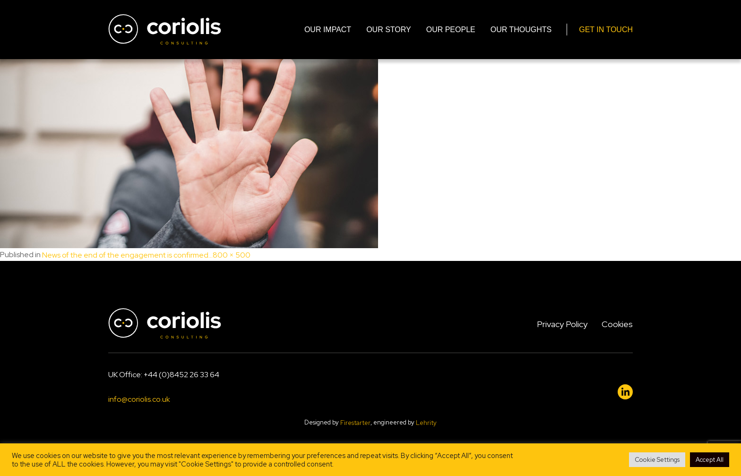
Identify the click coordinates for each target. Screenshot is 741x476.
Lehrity (426, 423)
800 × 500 (231, 255)
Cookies (617, 324)
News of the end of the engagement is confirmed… (127, 255)
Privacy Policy (562, 324)
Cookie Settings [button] (657, 460)
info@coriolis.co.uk (139, 400)
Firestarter (355, 423)
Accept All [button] (710, 460)
